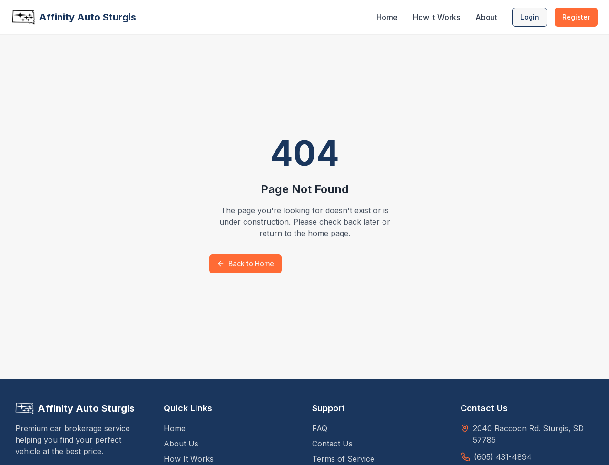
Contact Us (332, 443)
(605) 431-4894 (503, 457)
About (486, 17)
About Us (181, 443)
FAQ (319, 428)
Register (576, 17)
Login (530, 17)
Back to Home (245, 263)
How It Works (436, 17)
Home (387, 17)
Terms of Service (343, 459)
